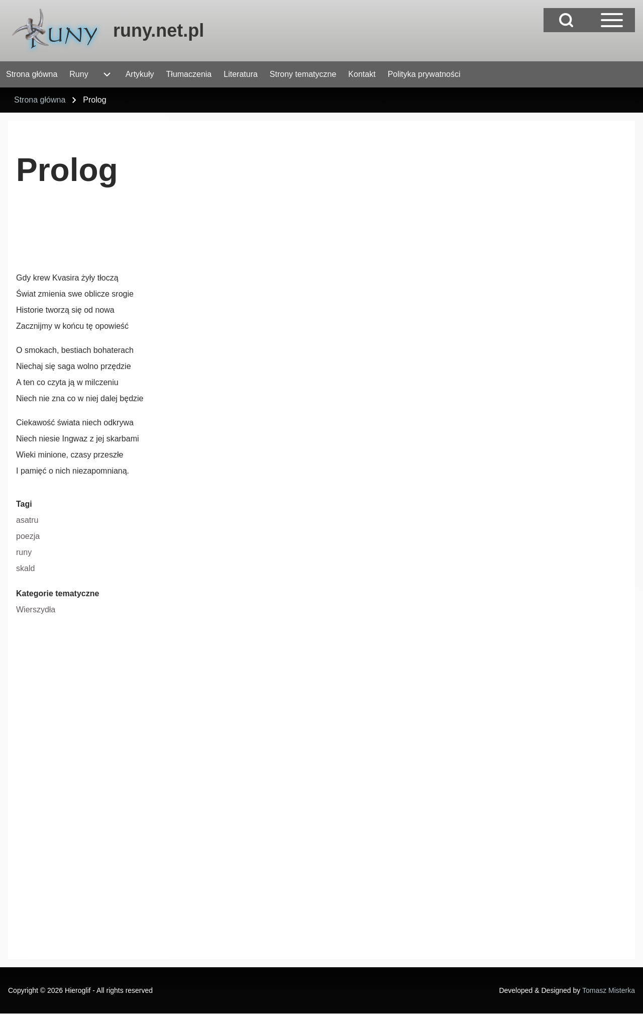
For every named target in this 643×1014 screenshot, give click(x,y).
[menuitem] (31, 74)
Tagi (24, 504)
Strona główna (39, 100)
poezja (28, 536)
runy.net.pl (158, 30)
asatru (27, 520)
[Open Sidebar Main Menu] (612, 20)
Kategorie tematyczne (57, 593)
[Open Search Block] (566, 20)
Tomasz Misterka (608, 990)
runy (24, 552)
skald (25, 568)
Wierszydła (35, 609)
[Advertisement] (199, 233)
